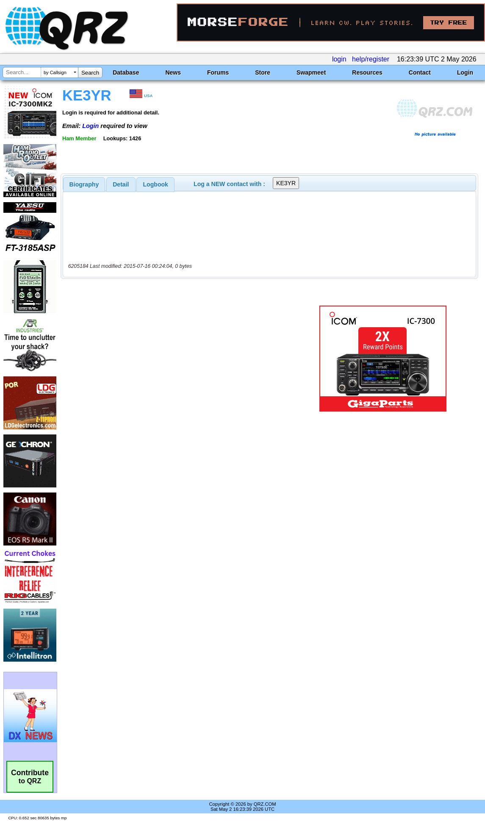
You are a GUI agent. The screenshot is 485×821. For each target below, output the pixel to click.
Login (465, 72)
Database (126, 72)
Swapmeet (311, 72)
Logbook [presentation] (155, 184)
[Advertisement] (181, 358)
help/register (370, 59)
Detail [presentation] (121, 184)
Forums (218, 72)
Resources (367, 72)
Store (262, 72)
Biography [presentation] (84, 184)
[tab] (84, 184)
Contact (420, 72)
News (173, 72)
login (339, 59)
